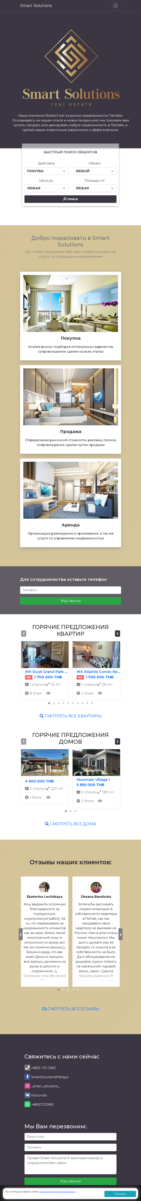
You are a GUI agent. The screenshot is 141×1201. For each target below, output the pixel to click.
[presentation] (23, 633)
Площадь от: (95, 180)
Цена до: (46, 180)
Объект (94, 163)
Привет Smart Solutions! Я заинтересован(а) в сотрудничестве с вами (70, 1164)
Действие (46, 163)
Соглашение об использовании (57, 1191)
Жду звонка (71, 601)
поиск (70, 199)
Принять (120, 1194)
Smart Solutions (36, 5)
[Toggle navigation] (115, 6)
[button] (49, 703)
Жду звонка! (70, 1181)
